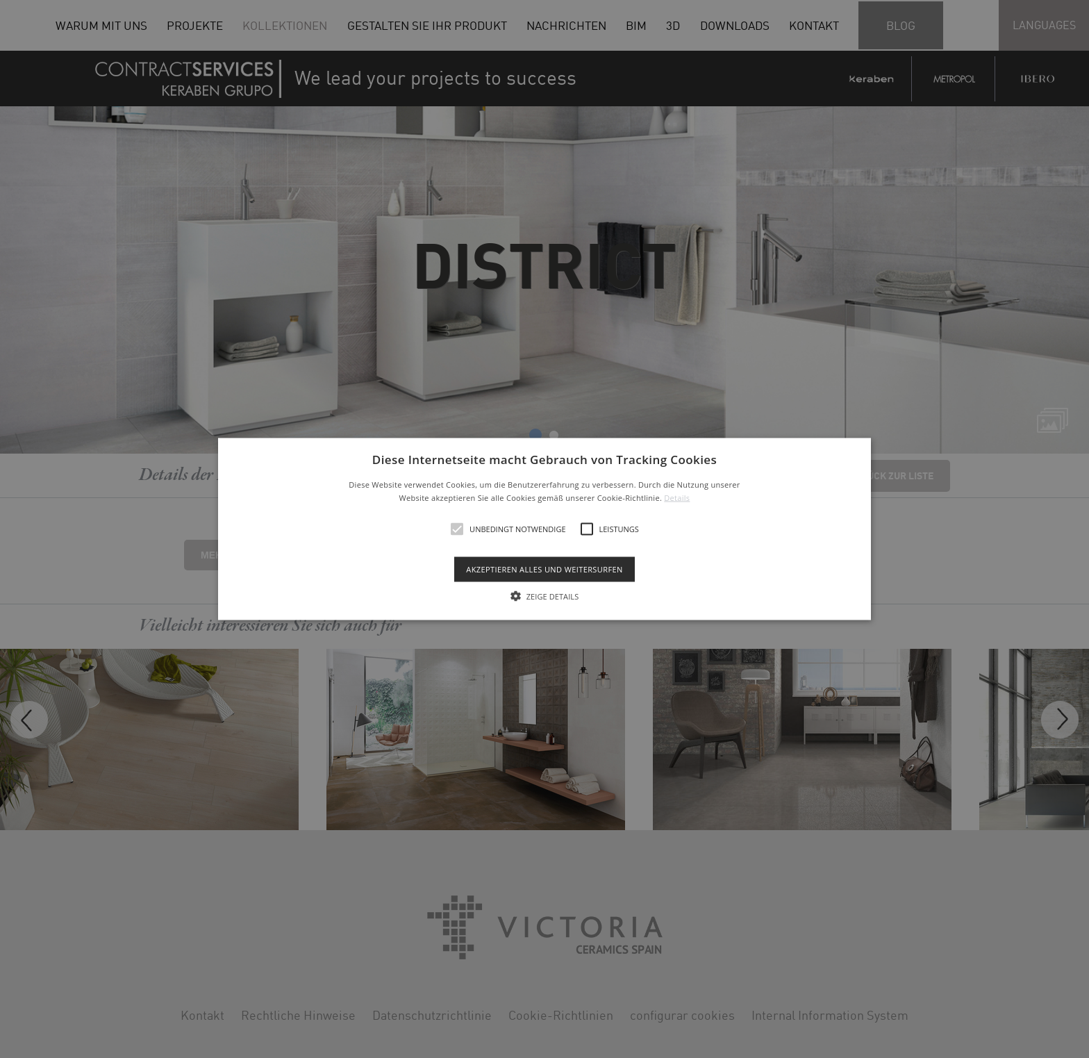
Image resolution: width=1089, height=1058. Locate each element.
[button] (545, 529)
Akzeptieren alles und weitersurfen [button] (544, 569)
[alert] (544, 529)
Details (677, 498)
